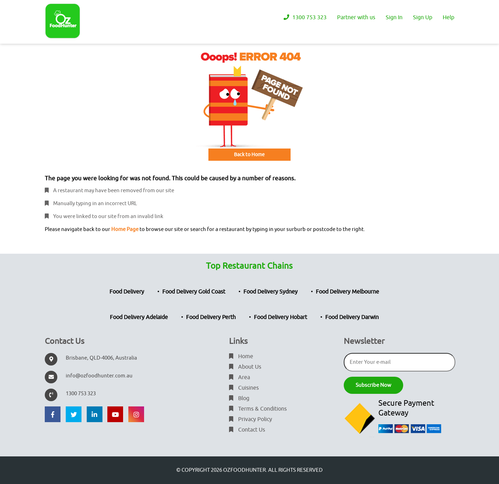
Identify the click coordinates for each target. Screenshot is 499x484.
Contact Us (247, 429)
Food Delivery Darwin (352, 317)
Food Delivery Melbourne (347, 291)
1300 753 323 (305, 17)
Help (448, 17)
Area (239, 377)
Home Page (124, 229)
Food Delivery (126, 291)
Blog (239, 398)
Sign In (394, 17)
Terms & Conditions (258, 408)
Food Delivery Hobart (280, 317)
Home (241, 356)
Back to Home (249, 155)
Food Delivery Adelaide (139, 317)
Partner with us (356, 17)
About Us (245, 366)
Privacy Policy (250, 419)
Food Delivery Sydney (270, 291)
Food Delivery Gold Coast (193, 291)
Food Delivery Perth (211, 317)
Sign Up (422, 17)
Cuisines (244, 387)
